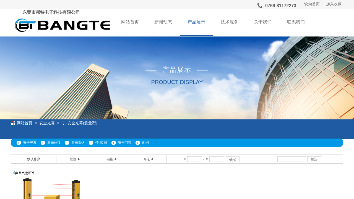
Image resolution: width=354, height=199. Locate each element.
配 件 (146, 143)
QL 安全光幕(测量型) (79, 123)
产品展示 (196, 22)
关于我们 (263, 22)
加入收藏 (334, 4)
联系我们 (296, 22)
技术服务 (229, 22)
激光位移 (54, 143)
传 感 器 (101, 143)
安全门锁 (124, 143)
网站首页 (130, 22)
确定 (232, 159)
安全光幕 (47, 123)
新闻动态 (163, 22)
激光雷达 (78, 143)
